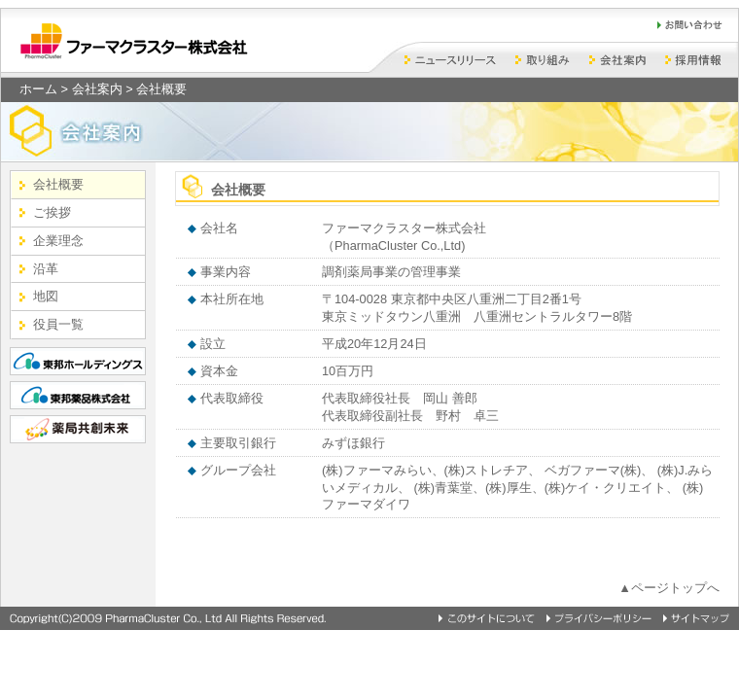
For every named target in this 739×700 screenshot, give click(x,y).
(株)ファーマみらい (377, 470)
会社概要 (58, 184)
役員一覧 (58, 324)
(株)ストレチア (486, 470)
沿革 (45, 269)
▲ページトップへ (669, 587)
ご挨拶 (52, 212)
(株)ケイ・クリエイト (606, 487)
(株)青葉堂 (444, 487)
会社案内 (97, 89)
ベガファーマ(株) (593, 470)
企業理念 (58, 240)
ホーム (38, 89)
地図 (45, 296)
